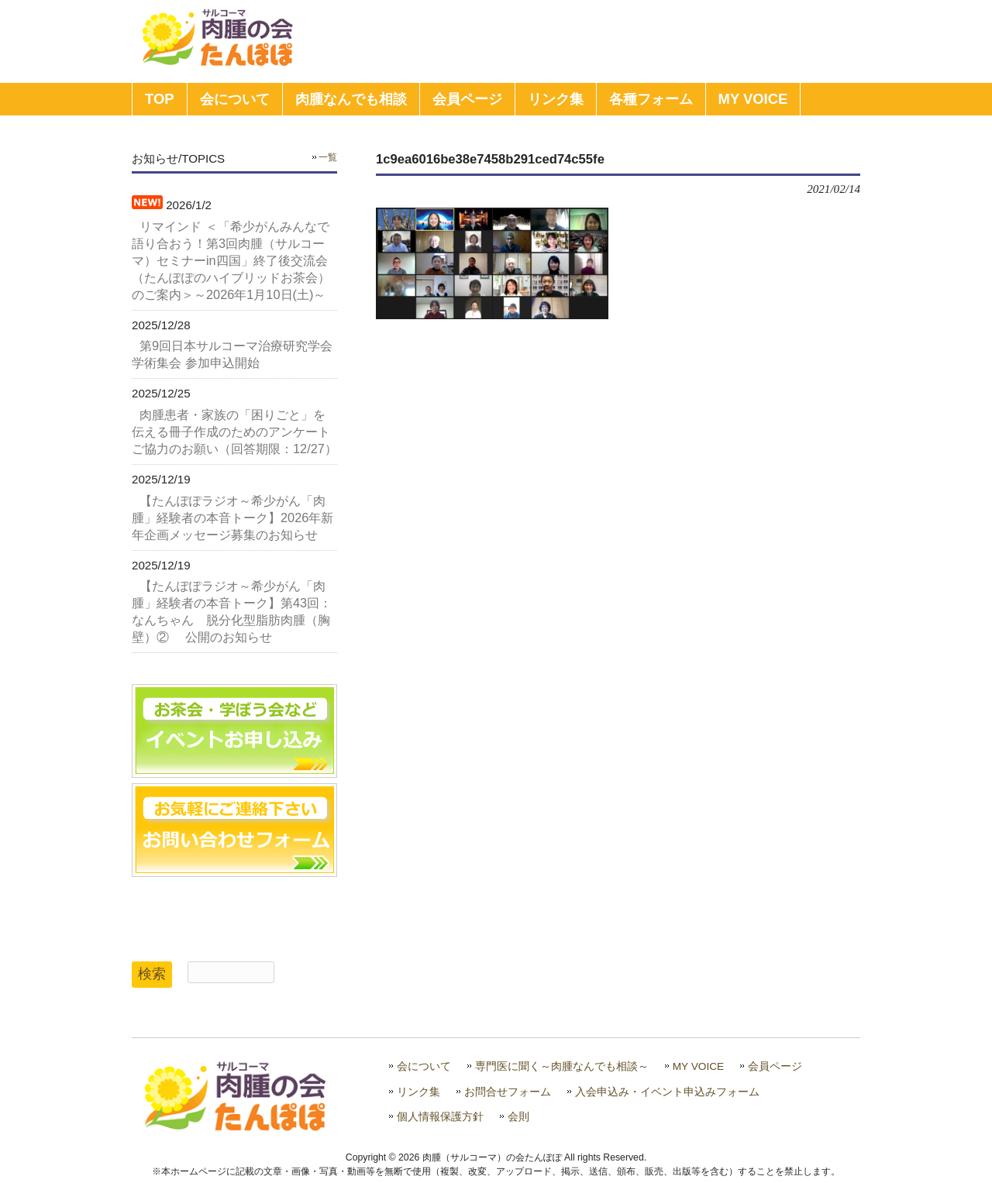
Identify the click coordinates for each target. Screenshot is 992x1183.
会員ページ (775, 1066)
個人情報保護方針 (440, 1117)
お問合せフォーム (507, 1092)
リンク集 (418, 1092)
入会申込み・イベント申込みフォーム (667, 1092)
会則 (518, 1117)
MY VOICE (699, 1066)
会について (424, 1066)
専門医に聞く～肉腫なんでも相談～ (562, 1066)
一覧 (328, 157)
